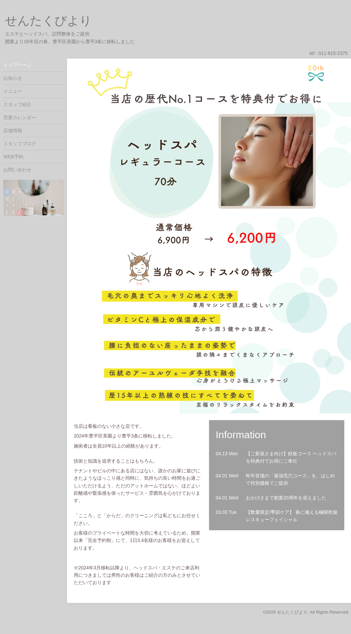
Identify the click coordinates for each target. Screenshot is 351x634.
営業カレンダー (19, 117)
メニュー (12, 91)
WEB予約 (13, 156)
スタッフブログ (19, 143)
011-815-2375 (333, 53)
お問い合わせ (17, 169)
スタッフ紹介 (17, 104)
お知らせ (12, 78)
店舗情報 (12, 130)
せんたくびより (48, 20)
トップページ (17, 65)
